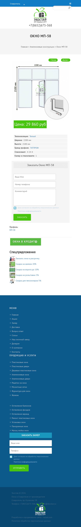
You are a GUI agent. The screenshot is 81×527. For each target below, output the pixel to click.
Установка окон (19, 422)
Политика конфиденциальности (29, 211)
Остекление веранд (20, 414)
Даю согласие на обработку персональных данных (38, 208)
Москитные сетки (19, 387)
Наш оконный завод (21, 339)
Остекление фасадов (21, 410)
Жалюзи (15, 395)
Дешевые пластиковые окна (24, 370)
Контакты (16, 352)
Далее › (65, 60)
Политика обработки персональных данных (31, 521)
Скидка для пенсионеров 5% (28, 280)
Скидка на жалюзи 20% (26, 264)
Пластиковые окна (20, 362)
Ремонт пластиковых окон (23, 418)
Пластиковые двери (20, 366)
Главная (15, 315)
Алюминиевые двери (21, 379)
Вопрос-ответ (17, 331)
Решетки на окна (19, 383)
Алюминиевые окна (20, 374)
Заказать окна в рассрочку (27, 258)
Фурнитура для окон (21, 391)
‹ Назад (53, 60)
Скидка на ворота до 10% (27, 269)
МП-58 (12, 230)
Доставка (16, 327)
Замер (14, 323)
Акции (14, 319)
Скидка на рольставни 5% (27, 275)
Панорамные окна (20, 426)
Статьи (15, 335)
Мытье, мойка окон (20, 430)
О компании (17, 348)
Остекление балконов (21, 406)
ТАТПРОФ (34, 148)
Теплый (33, 136)
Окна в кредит (25, 241)
